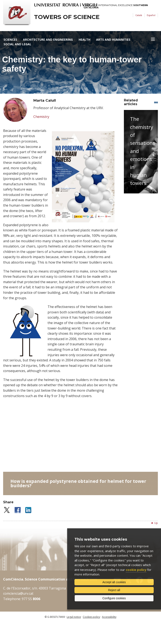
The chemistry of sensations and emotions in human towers (142, 150)
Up (156, 523)
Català (138, 15)
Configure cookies (114, 598)
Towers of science (66, 17)
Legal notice (74, 617)
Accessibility (109, 617)
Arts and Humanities (113, 40)
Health (84, 40)
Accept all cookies (114, 582)
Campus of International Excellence (116, 6)
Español (151, 15)
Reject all (114, 590)
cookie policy (136, 570)
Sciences (10, 40)
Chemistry (41, 116)
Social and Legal (17, 44)
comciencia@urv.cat (18, 593)
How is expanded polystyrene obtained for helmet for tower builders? (78, 483)
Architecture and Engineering (48, 40)
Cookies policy (91, 617)
